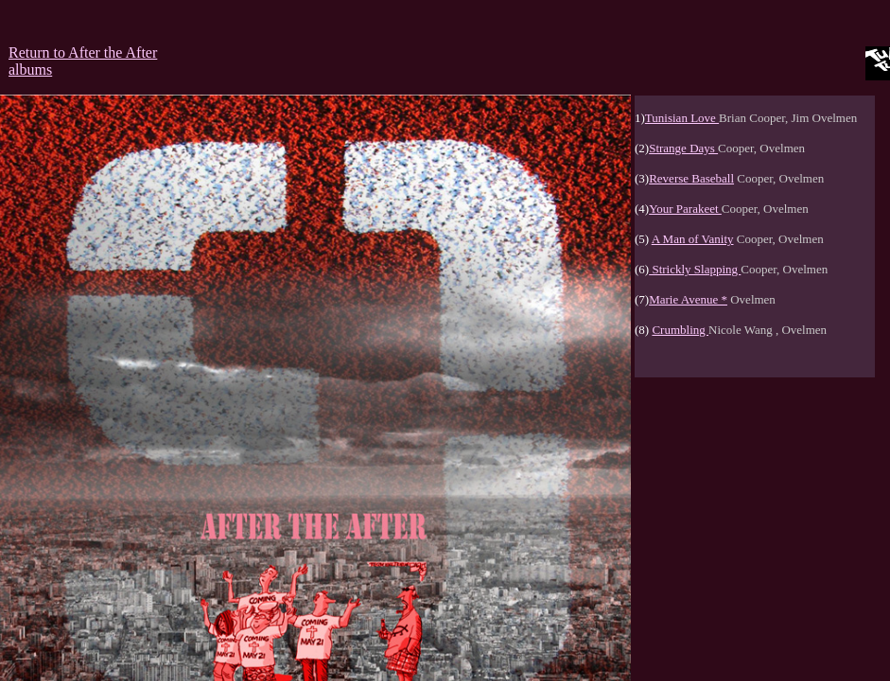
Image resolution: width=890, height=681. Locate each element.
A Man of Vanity (693, 239)
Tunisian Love (682, 118)
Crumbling (680, 330)
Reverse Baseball (691, 178)
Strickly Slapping (695, 269)
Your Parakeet (685, 208)
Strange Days (683, 148)
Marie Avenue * (688, 299)
